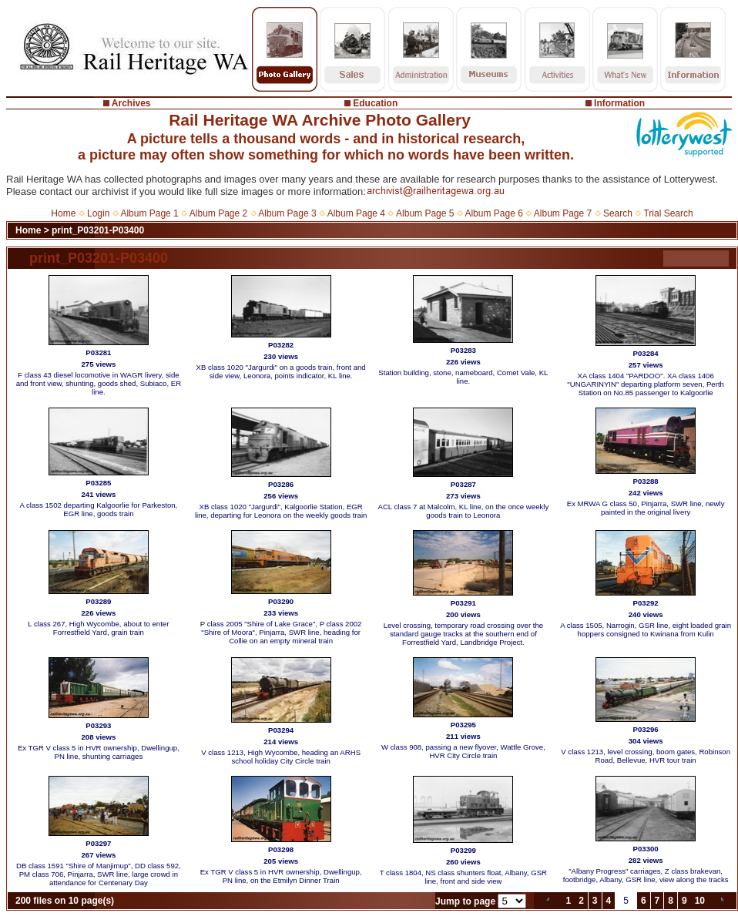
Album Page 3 (287, 213)
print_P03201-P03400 (98, 230)
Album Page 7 (563, 213)
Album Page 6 (493, 213)
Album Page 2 (218, 213)
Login (98, 213)
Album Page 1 (149, 213)
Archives (131, 103)
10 (700, 900)
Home (63, 213)
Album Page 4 (356, 213)
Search (617, 213)
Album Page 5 (425, 213)
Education (375, 103)
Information (619, 103)
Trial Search (668, 213)
